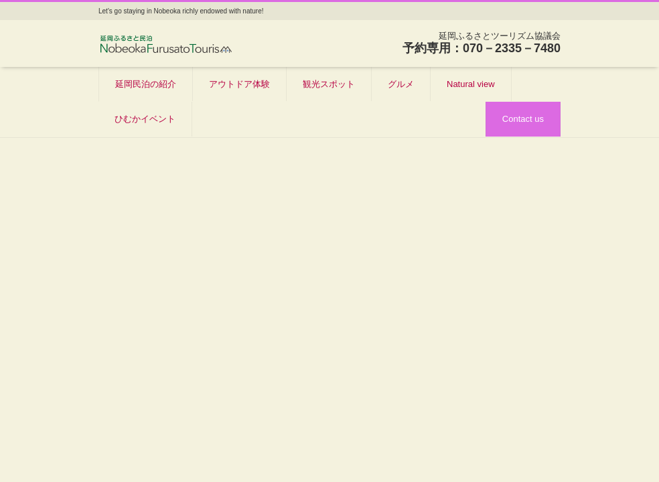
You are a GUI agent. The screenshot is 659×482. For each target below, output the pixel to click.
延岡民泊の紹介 (145, 84)
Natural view (471, 84)
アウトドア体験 (239, 84)
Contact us (523, 119)
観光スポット (329, 84)
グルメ (401, 84)
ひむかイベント (145, 119)
